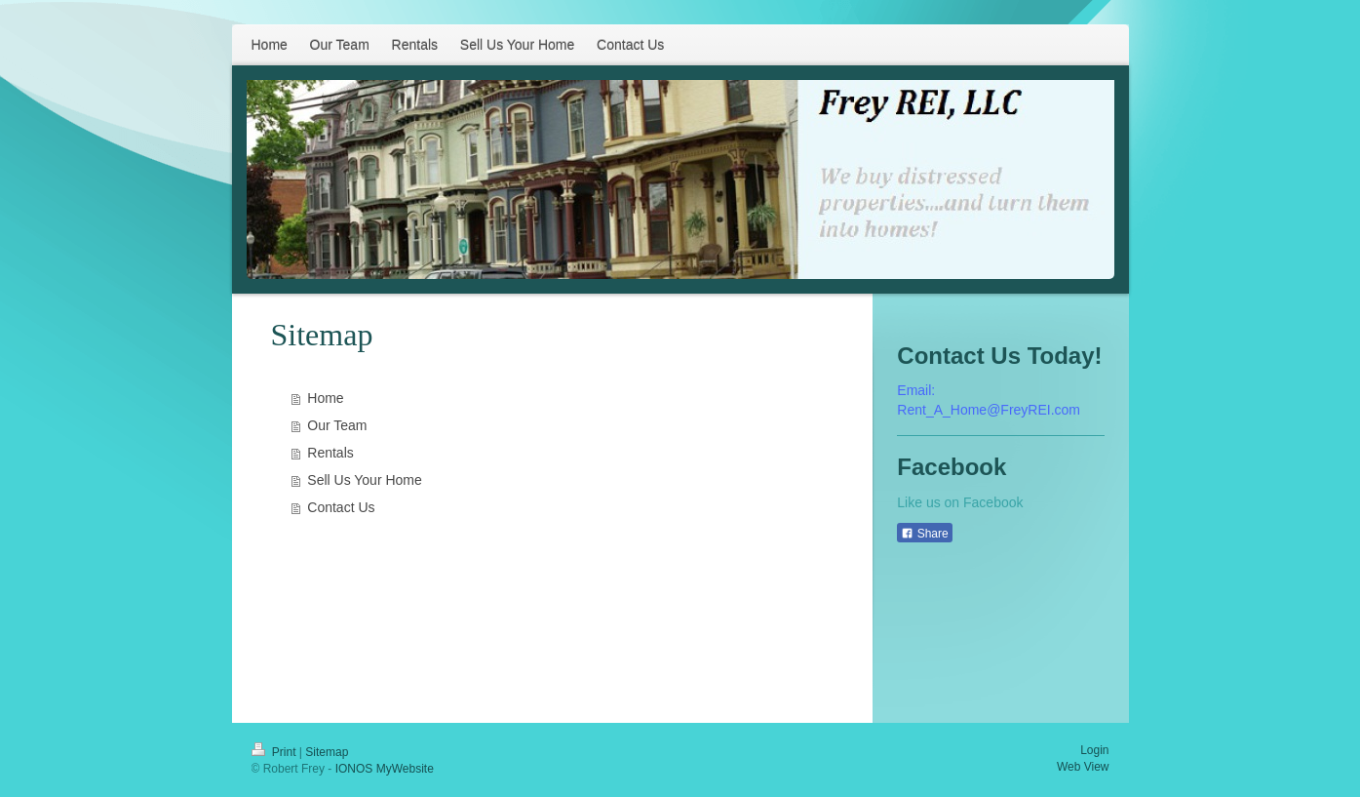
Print (275, 752)
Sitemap (326, 752)
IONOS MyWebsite (384, 769)
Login (1094, 750)
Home (325, 398)
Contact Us (340, 507)
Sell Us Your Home (364, 480)
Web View (1083, 767)
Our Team (337, 425)
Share (924, 533)
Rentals (330, 452)
